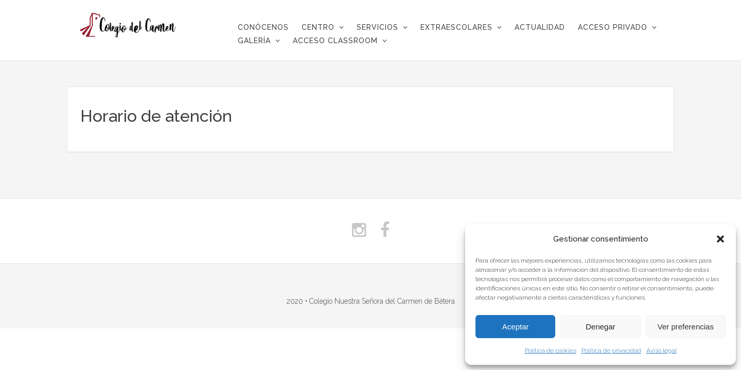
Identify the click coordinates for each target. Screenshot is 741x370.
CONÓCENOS (263, 27)
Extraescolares (456, 27)
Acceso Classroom (335, 40)
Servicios (377, 27)
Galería (254, 40)
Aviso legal (661, 350)
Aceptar (515, 326)
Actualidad (540, 27)
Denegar (600, 326)
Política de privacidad (611, 350)
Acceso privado (612, 27)
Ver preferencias (686, 326)
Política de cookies (550, 350)
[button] (720, 239)
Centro (318, 27)
